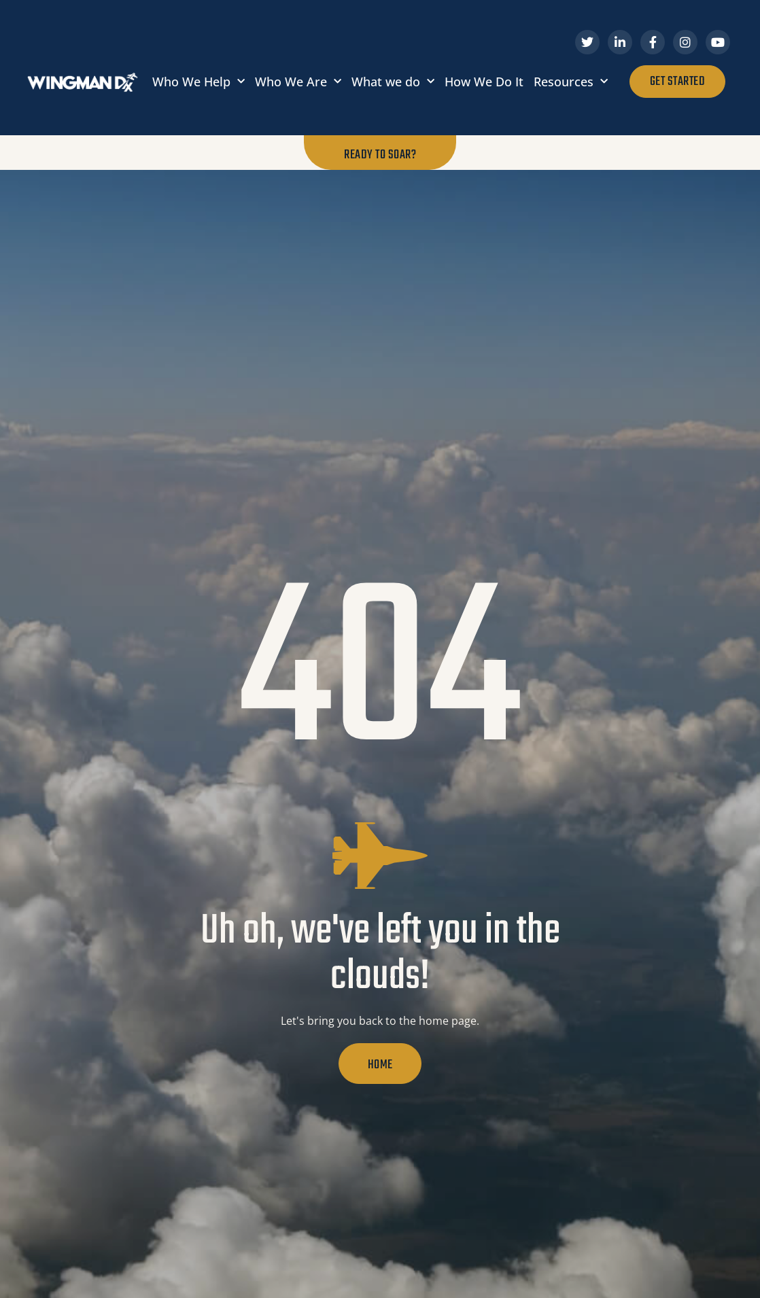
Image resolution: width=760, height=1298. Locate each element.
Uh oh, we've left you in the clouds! (380, 954)
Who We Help (198, 82)
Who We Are (298, 82)
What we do (392, 82)
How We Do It (484, 81)
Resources (571, 82)
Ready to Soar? (380, 155)
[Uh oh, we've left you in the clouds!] (380, 856)
